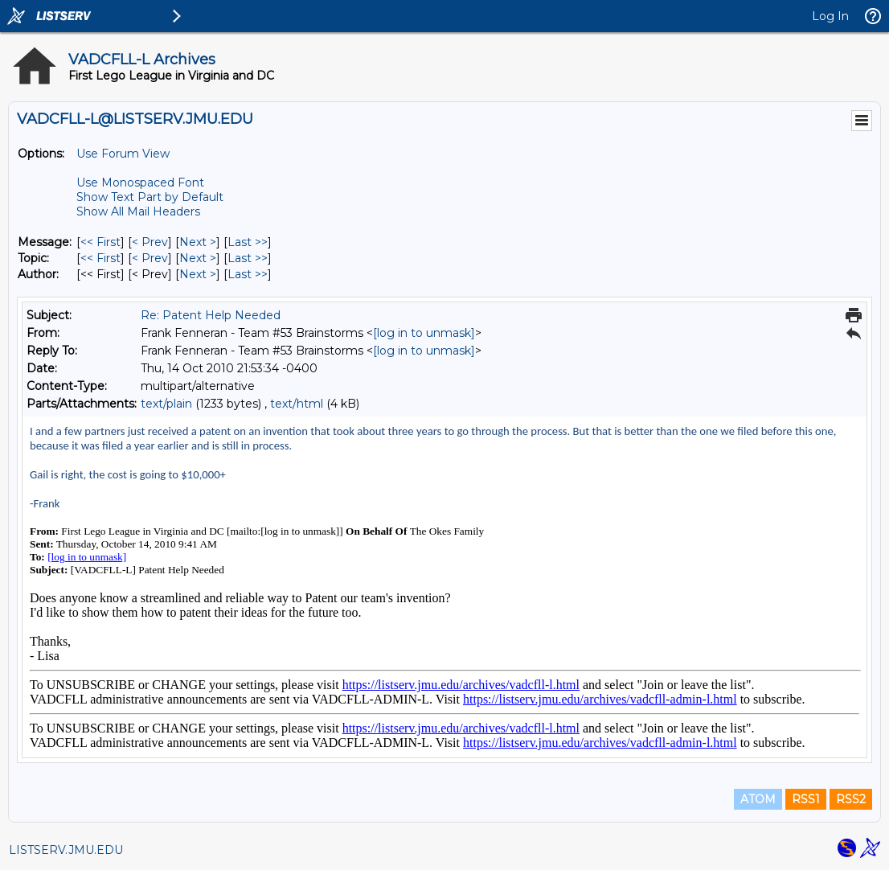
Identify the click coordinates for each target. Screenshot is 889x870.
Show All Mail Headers (138, 211)
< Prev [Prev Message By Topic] (150, 258)
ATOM (758, 799)
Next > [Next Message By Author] (197, 274)
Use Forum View (123, 153)
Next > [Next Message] (197, 242)
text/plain (166, 403)
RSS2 (851, 799)
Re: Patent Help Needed (211, 315)
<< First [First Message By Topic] (100, 258)
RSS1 (806, 799)
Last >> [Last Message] (247, 242)
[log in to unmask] (424, 333)
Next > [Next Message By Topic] (197, 258)
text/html (296, 403)
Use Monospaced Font (140, 182)
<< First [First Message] (100, 242)
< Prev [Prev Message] (150, 242)
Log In (830, 16)
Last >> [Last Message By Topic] (247, 258)
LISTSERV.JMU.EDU (66, 850)
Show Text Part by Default (149, 197)
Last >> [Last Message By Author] (247, 274)
